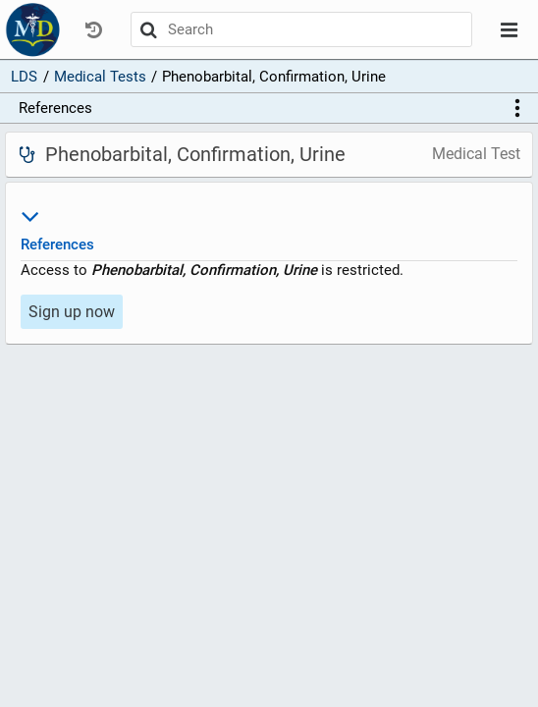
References (55, 108)
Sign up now (71, 311)
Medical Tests (100, 76)
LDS (24, 76)
